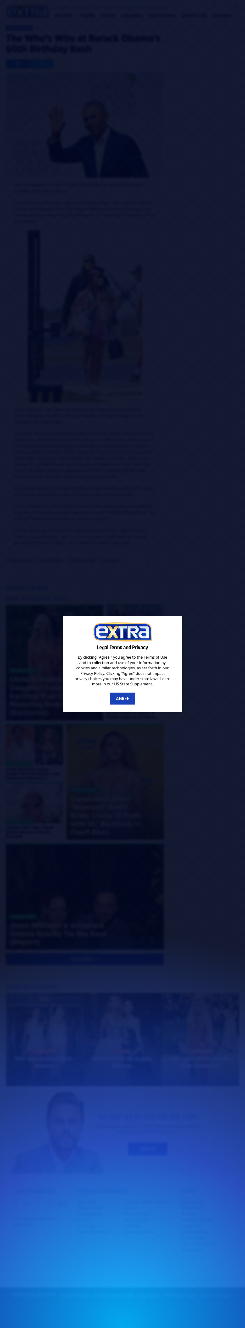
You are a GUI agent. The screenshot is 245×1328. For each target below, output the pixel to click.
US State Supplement (133, 684)
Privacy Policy (92, 673)
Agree (122, 698)
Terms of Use (155, 657)
